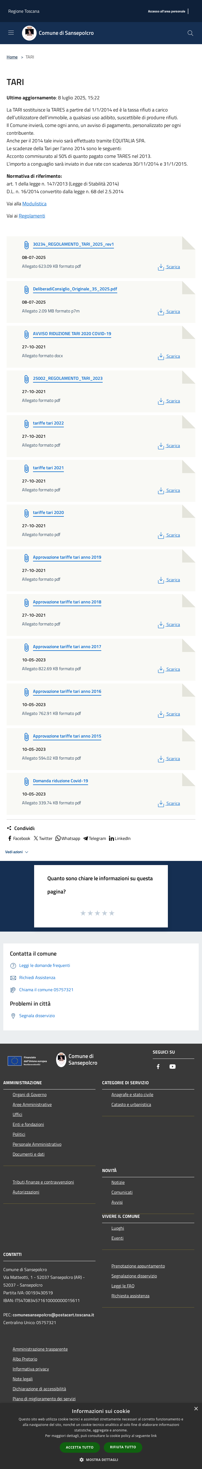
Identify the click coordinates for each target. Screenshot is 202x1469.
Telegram (94, 838)
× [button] (196, 1409)
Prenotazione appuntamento (138, 1266)
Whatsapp (67, 838)
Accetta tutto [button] (80, 1447)
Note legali (23, 1378)
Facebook (18, 838)
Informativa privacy (31, 1368)
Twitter (42, 838)
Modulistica (34, 203)
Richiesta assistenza (130, 1295)
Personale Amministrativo (37, 1144)
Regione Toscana (23, 11)
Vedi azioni (17, 852)
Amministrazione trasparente (40, 1349)
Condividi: (21, 828)
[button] (101, 1459)
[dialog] (101, 1436)
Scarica (168, 266)
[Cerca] (190, 33)
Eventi (117, 1238)
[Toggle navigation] (11, 32)
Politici (19, 1134)
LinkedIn (119, 838)
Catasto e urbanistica (131, 1104)
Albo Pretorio (25, 1359)
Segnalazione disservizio (134, 1275)
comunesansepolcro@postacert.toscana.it (53, 1314)
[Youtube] (172, 1067)
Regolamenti (32, 215)
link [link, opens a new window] (154, 1435)
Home (12, 57)
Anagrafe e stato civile (132, 1094)
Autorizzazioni (26, 1192)
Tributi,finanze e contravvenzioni (43, 1182)
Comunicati (122, 1192)
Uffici (17, 1114)
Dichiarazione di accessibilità (39, 1388)
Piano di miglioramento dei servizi (44, 1398)
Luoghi (117, 1228)
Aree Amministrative (32, 1104)
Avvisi (117, 1202)
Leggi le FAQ (123, 1285)
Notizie (118, 1182)
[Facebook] (158, 1067)
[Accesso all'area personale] (166, 11)
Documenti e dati (29, 1154)
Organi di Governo (30, 1094)
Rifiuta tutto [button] (123, 1447)
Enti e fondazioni (28, 1124)
